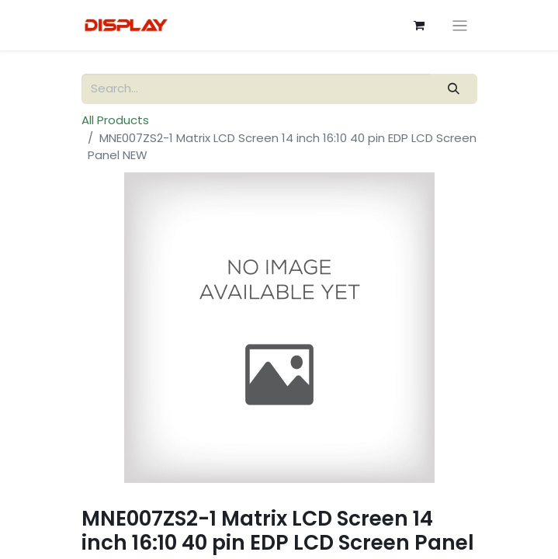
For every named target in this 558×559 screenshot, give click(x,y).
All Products (115, 120)
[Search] (453, 89)
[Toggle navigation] (459, 25)
